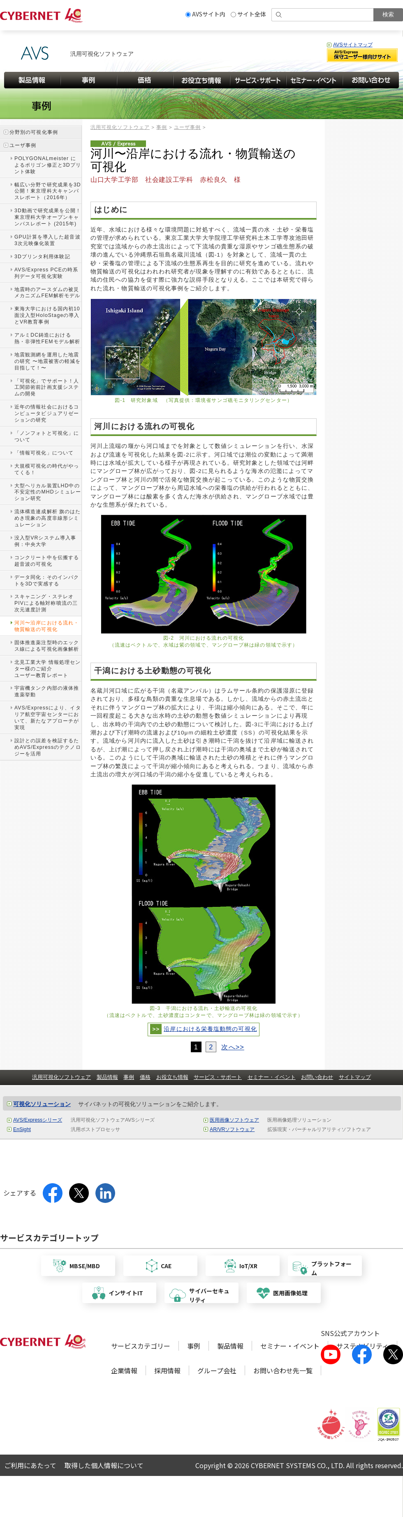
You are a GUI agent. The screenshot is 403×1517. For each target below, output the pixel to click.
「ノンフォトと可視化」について (46, 436)
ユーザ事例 (187, 127)
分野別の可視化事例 (33, 132)
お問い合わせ (317, 1077)
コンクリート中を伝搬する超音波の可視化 (46, 561)
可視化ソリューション (42, 1104)
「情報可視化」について (44, 453)
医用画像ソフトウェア (234, 1120)
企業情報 (124, 1370)
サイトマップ (355, 1077)
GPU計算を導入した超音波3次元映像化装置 (47, 240)
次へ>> (232, 1047)
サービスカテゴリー (140, 1346)
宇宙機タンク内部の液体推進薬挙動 (46, 691)
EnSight (22, 1129)
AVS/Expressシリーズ (37, 1120)
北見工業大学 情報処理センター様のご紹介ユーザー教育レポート (47, 668)
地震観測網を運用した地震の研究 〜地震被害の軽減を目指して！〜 (47, 361)
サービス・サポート (218, 1077)
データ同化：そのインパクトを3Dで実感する (46, 580)
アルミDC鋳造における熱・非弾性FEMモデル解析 (47, 338)
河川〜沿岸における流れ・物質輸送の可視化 (46, 626)
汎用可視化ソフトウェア (120, 127)
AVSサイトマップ (353, 45)
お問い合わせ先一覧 (283, 1370)
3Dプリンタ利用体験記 (42, 256)
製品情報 (107, 1077)
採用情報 (167, 1370)
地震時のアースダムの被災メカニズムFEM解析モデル (47, 293)
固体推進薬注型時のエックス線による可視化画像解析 (46, 646)
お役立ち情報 (172, 1077)
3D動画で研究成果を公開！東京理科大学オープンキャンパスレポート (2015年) (47, 217)
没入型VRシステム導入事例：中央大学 (45, 541)
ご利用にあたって (30, 1465)
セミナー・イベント (272, 1077)
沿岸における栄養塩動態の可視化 (210, 1029)
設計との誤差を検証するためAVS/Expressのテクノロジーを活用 (47, 747)
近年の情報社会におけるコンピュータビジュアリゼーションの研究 (46, 413)
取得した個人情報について (104, 1465)
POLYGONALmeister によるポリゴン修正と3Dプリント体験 (47, 165)
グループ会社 (216, 1370)
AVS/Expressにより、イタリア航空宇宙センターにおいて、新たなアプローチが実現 (47, 717)
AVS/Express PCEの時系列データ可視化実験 (46, 273)
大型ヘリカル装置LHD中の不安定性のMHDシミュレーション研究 (47, 492)
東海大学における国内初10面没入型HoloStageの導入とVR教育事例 (47, 315)
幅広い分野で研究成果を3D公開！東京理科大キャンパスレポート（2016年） (47, 191)
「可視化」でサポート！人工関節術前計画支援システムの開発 (46, 387)
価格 (145, 1077)
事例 (161, 127)
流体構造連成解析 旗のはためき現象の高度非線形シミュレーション (47, 518)
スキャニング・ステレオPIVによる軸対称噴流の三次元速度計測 (46, 603)
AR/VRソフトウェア (232, 1129)
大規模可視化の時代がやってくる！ (46, 469)
